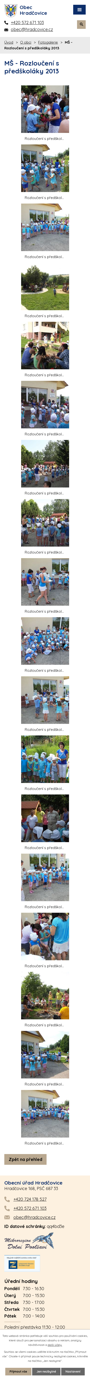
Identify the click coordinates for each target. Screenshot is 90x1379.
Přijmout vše (18, 1371)
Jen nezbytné (46, 1371)
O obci (25, 42)
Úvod (8, 42)
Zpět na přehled (25, 1159)
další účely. (55, 1345)
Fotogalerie (48, 42)
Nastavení (73, 1371)
